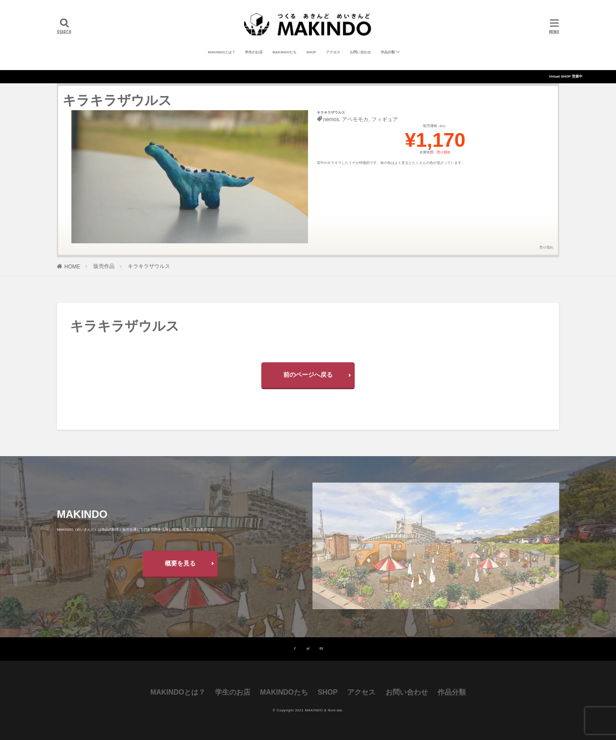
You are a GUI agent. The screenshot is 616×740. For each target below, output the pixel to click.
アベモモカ (355, 119)
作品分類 (388, 52)
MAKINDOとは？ (221, 52)
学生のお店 (254, 52)
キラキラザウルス (149, 266)
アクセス (333, 52)
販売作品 (104, 266)
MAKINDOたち (284, 52)
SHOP (311, 52)
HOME (72, 267)
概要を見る (180, 563)
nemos (331, 119)
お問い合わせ (360, 52)
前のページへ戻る (308, 374)
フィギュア (384, 119)
